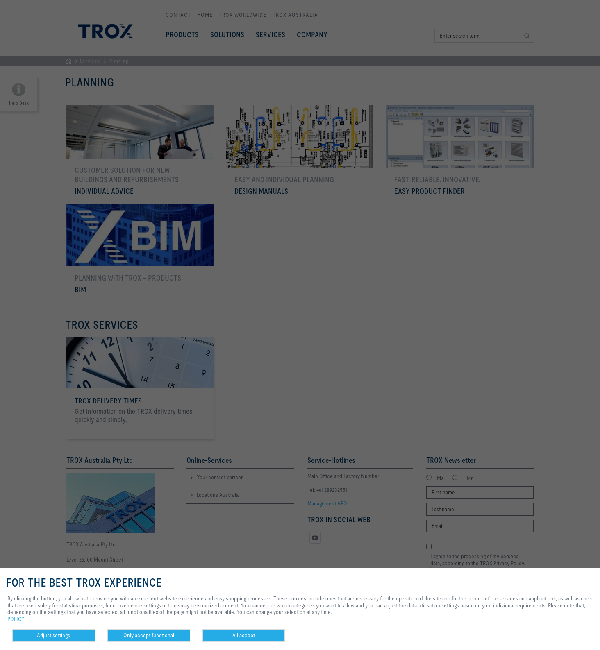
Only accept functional (148, 635)
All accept (243, 635)
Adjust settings (53, 635)
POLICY (16, 619)
